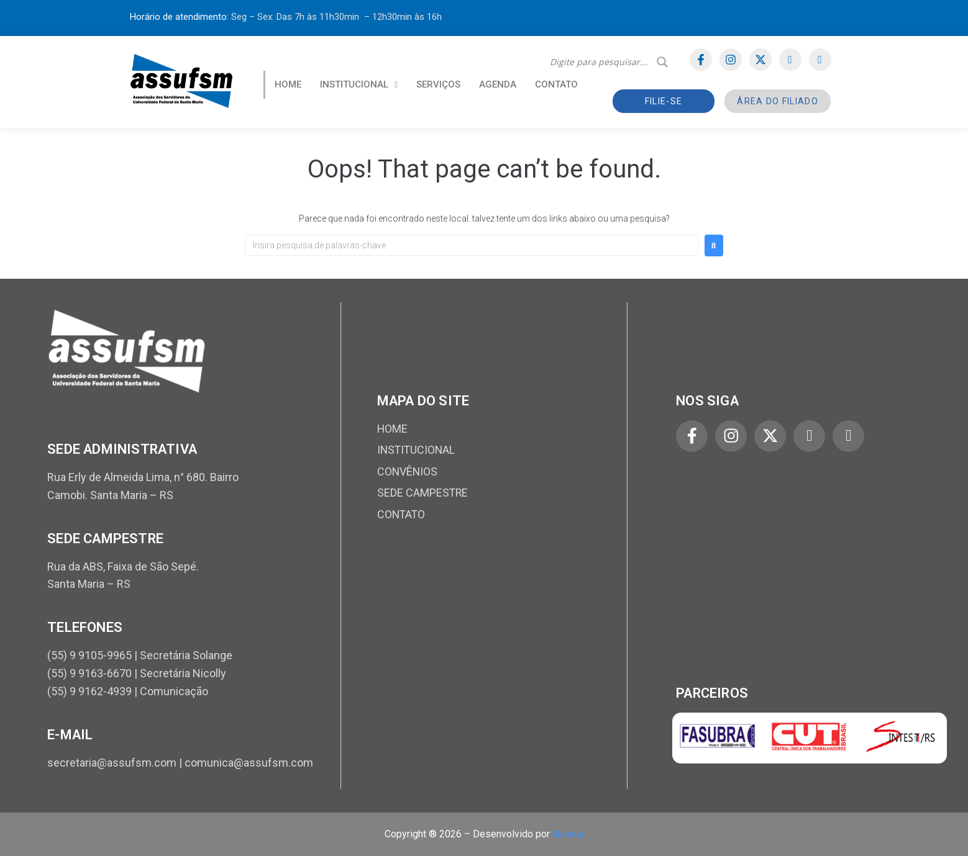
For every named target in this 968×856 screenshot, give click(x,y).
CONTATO (556, 84)
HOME (288, 84)
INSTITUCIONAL (359, 84)
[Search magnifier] (662, 62)
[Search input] (600, 62)
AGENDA (497, 84)
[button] (359, 85)
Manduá (568, 834)
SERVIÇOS (438, 84)
